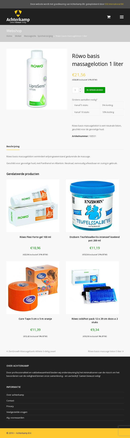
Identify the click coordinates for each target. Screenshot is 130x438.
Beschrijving (13, 146)
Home (9, 36)
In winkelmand (95, 90)
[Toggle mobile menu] (122, 16)
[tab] (13, 146)
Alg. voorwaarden (15, 417)
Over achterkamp (15, 394)
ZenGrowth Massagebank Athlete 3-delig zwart (31, 351)
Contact (10, 400)
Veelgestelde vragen (16, 412)
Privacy (10, 406)
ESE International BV (114, 4)
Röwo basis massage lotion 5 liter (106, 351)
